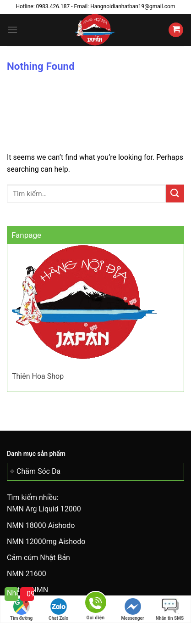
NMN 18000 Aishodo (41, 525)
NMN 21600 (26, 573)
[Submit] (175, 193)
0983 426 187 (30, 593)
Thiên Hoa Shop (38, 376)
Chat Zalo (58, 609)
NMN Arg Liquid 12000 (44, 509)
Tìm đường (21, 609)
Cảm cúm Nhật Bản (38, 557)
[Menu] (12, 29)
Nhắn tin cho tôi (12, 593)
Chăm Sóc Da (38, 471)
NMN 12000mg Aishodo (46, 541)
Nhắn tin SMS (170, 609)
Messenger (132, 609)
